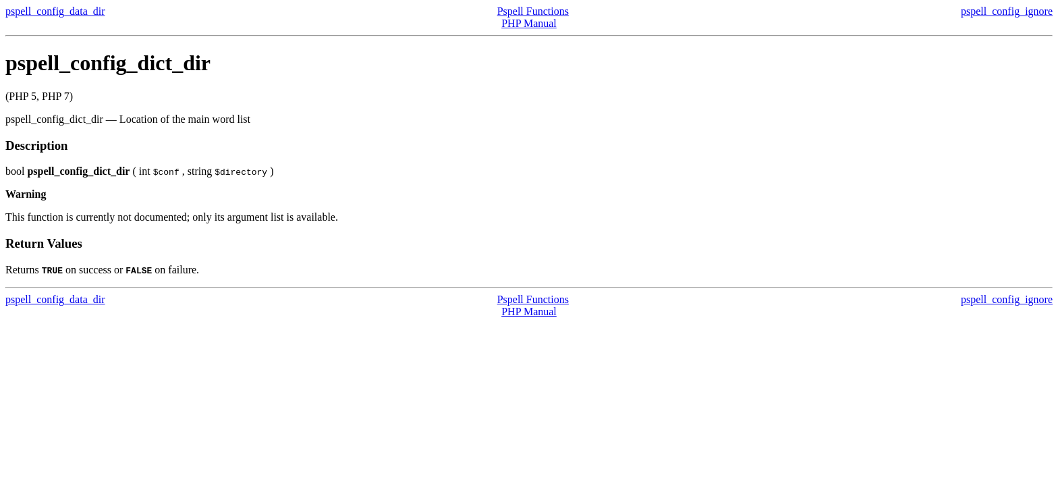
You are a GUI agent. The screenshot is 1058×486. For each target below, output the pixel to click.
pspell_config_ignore (1007, 11)
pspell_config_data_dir (55, 11)
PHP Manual (529, 23)
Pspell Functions (533, 11)
